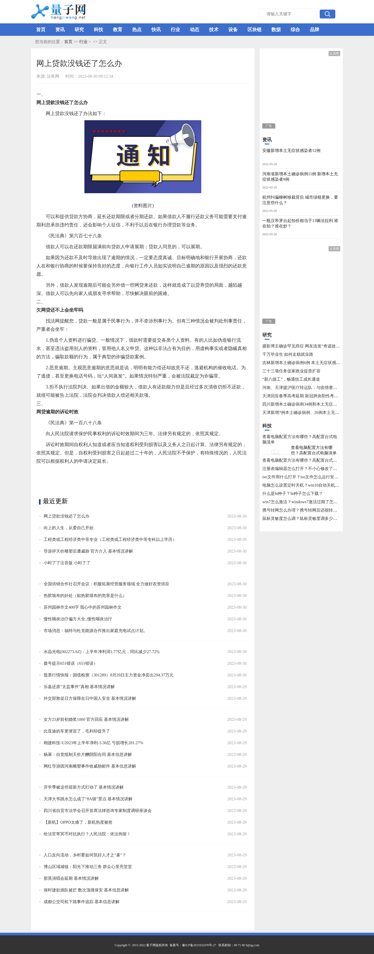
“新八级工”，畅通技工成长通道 (291, 379)
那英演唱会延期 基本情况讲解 (71, 878)
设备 (233, 29)
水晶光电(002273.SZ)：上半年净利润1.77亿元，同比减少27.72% (102, 651)
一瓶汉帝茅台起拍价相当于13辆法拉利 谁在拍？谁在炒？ (300, 223)
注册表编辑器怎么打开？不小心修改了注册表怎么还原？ (314, 468)
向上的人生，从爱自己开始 (69, 528)
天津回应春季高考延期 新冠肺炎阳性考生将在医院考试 (312, 396)
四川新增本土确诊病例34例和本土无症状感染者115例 (311, 404)
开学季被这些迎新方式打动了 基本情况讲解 (84, 787)
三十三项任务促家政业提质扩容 (291, 371)
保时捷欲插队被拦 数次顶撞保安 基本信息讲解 (86, 890)
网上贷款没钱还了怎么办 (66, 516)
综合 (295, 29)
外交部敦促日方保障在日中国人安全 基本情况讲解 (90, 698)
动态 (194, 29)
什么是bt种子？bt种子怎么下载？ (292, 493)
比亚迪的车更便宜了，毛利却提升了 (77, 731)
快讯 (156, 29)
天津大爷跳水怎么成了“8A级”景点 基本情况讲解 (88, 799)
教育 (117, 29)
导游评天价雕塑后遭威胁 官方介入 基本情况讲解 (88, 551)
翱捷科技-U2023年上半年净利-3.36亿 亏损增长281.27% (93, 743)
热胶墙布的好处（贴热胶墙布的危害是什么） (85, 595)
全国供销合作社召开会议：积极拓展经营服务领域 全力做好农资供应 (106, 584)
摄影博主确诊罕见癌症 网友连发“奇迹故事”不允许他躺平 (314, 346)
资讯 (60, 29)
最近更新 (55, 501)
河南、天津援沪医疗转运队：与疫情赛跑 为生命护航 (310, 387)
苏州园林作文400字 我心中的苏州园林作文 (83, 607)
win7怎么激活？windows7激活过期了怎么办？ (304, 502)
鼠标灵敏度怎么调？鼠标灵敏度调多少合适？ (303, 518)
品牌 (314, 29)
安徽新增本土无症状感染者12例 (291, 150)
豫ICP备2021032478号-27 (199, 945)
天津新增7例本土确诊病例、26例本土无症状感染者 (309, 412)
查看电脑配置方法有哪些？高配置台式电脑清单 (314, 450)
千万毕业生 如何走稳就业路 (287, 354)
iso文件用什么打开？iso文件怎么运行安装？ (302, 477)
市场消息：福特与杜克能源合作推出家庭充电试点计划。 (96, 630)
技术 (213, 29)
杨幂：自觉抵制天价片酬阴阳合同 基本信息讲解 (88, 754)
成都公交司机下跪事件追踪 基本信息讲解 (81, 901)
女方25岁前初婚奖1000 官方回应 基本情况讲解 (86, 719)
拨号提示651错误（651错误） (71, 663)
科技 (98, 29)
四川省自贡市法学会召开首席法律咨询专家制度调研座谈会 (98, 810)
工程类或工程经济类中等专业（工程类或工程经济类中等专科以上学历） (110, 539)
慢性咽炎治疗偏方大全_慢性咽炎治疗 (78, 619)
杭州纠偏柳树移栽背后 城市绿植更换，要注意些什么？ (300, 200)
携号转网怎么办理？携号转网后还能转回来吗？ (306, 510)
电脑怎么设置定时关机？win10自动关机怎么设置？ (309, 485)
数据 (276, 29)
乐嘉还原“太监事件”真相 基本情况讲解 (79, 686)
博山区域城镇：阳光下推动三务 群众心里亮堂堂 (88, 866)
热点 (137, 29)
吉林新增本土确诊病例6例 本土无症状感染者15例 (307, 362)
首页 (40, 29)
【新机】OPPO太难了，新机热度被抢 (78, 822)
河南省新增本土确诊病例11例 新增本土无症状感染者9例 (300, 177)
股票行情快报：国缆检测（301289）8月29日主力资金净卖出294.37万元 (108, 675)
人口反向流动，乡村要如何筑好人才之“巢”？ (85, 855)
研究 (79, 29)
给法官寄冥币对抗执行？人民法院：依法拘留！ (87, 834)
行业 (175, 29)
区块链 (255, 29)
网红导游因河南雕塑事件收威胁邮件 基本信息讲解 (90, 766)
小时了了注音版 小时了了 (67, 563)
